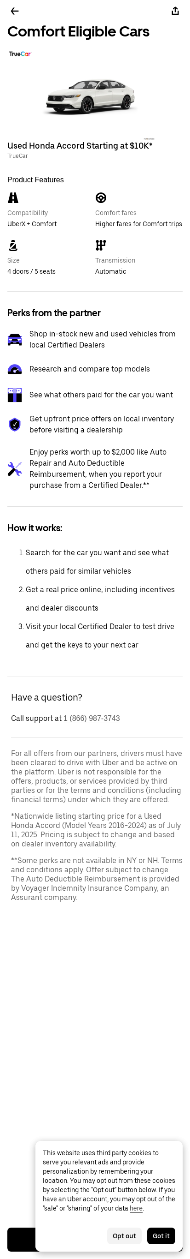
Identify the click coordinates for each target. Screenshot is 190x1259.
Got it (161, 1236)
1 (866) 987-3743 (91, 718)
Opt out (124, 1236)
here (136, 1208)
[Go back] (15, 11)
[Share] (175, 11)
